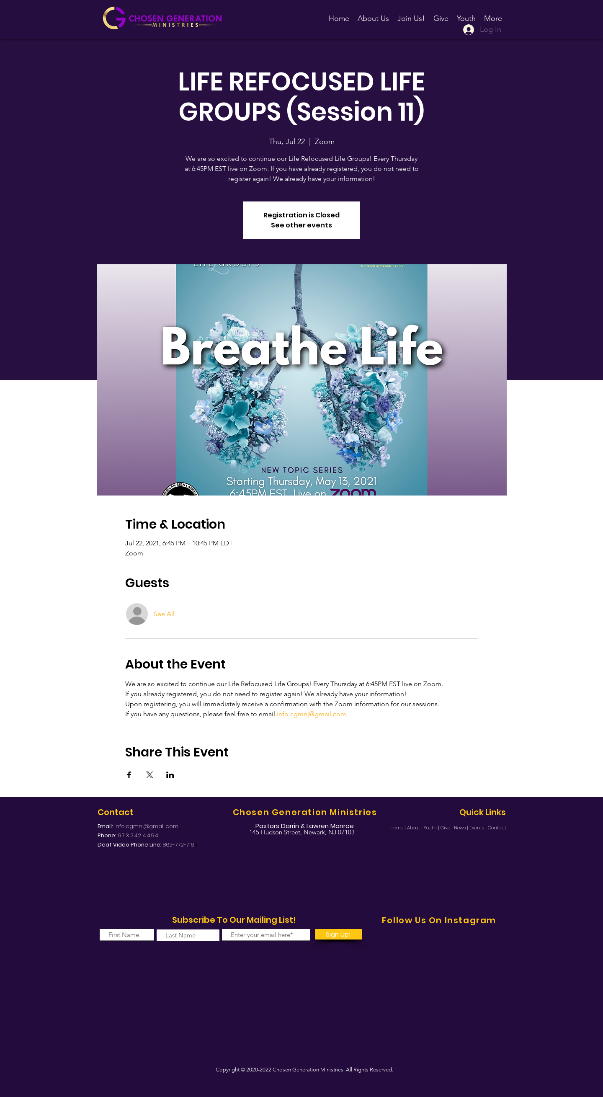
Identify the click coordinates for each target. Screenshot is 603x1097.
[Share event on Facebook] (129, 775)
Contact (497, 827)
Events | (478, 827)
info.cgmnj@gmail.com (146, 826)
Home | (398, 827)
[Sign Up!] (338, 934)
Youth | (432, 827)
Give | (447, 827)
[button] (411, 14)
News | (461, 827)
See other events (301, 225)
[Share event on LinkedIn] (170, 775)
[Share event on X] (150, 775)
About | (415, 827)
